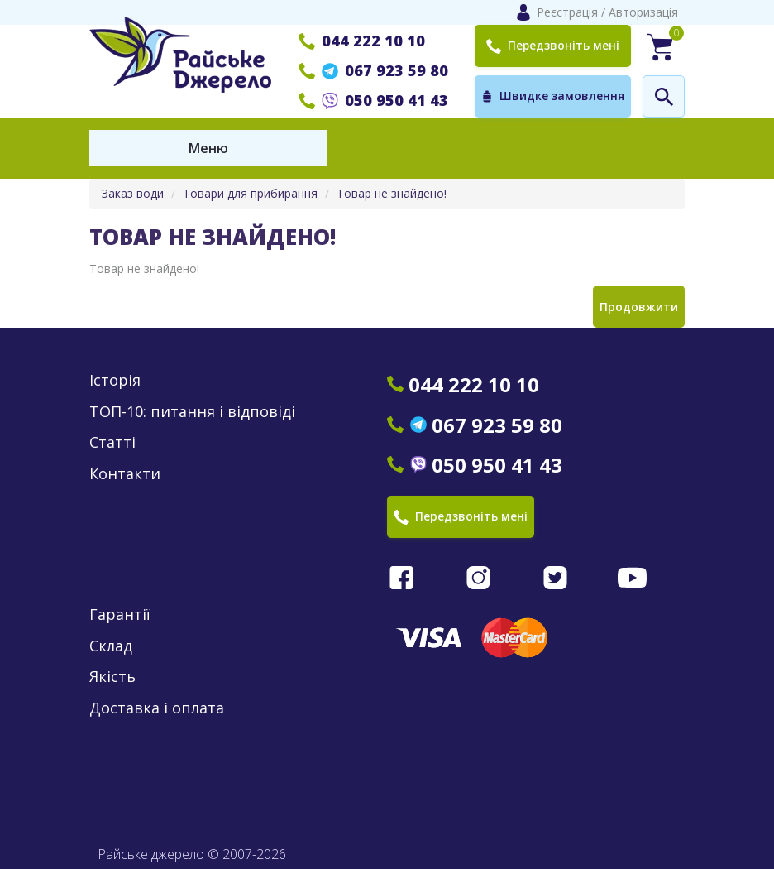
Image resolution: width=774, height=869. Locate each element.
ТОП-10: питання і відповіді (192, 411)
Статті (112, 442)
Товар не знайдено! (392, 193)
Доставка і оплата (156, 708)
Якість (112, 676)
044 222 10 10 (362, 40)
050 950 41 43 (373, 100)
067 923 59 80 (373, 70)
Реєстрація (567, 12)
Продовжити (639, 306)
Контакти (124, 473)
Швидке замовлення (552, 96)
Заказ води (133, 193)
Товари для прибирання (250, 193)
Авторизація (643, 12)
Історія (115, 380)
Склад (110, 645)
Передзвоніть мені (553, 45)
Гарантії (119, 614)
